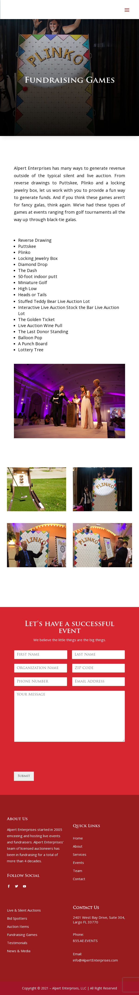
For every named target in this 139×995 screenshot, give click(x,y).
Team (77, 870)
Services (79, 854)
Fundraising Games (22, 934)
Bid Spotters (17, 918)
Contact (79, 878)
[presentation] (49, 763)
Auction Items (18, 926)
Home (78, 838)
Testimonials (17, 942)
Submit (24, 776)
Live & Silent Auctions (24, 910)
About (77, 846)
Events (78, 862)
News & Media (18, 951)
